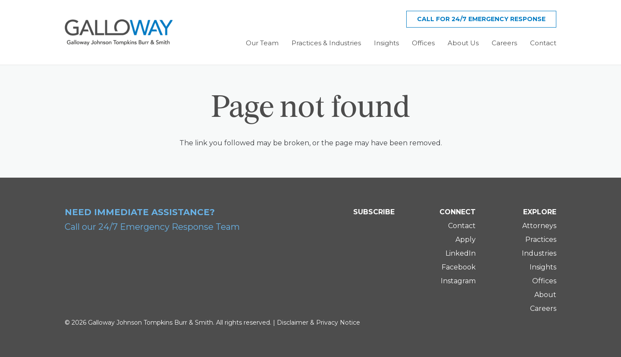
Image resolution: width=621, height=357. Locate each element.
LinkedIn (460, 253)
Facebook (459, 267)
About (545, 295)
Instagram (458, 281)
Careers (543, 308)
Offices (544, 281)
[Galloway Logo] (118, 32)
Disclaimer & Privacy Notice (318, 322)
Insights (543, 267)
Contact (462, 226)
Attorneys (539, 226)
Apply (465, 239)
